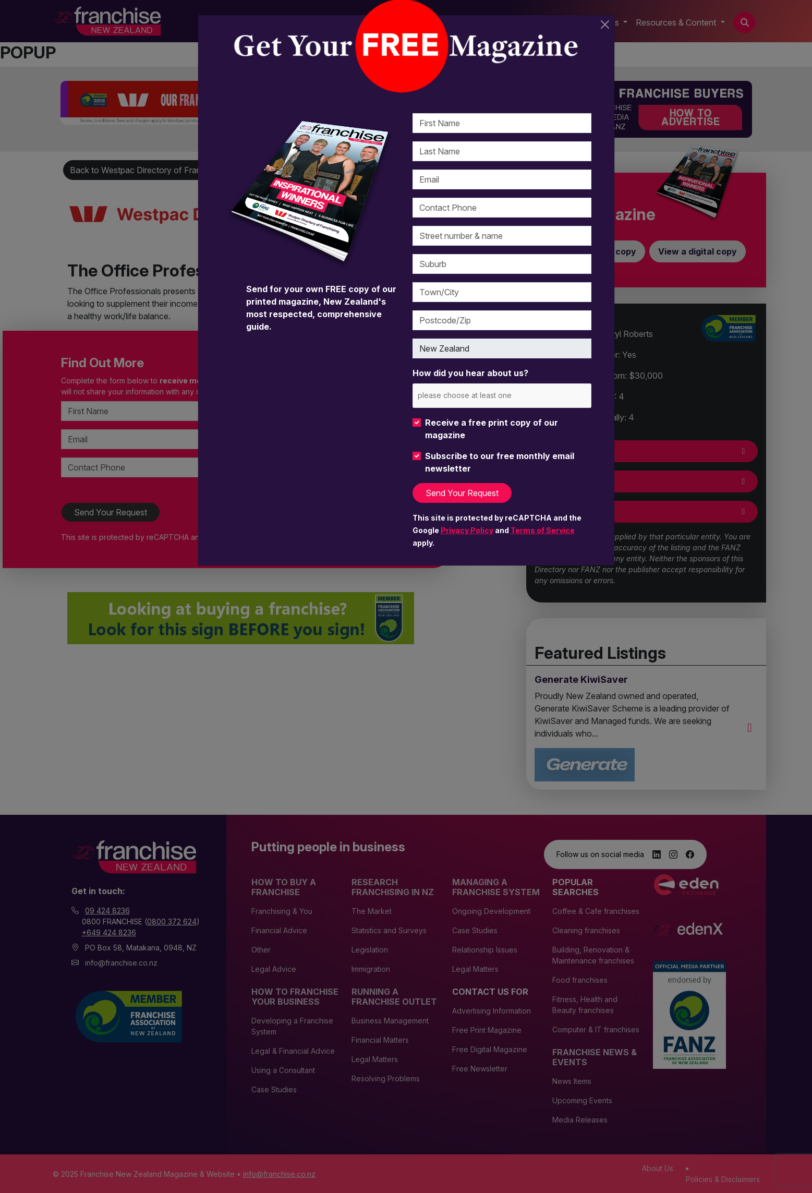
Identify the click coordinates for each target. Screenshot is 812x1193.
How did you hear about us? (470, 373)
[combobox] (502, 395)
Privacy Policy (467, 530)
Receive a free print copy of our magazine (491, 428)
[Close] (605, 24)
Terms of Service (543, 530)
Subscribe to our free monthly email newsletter (499, 462)
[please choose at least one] (480, 395)
